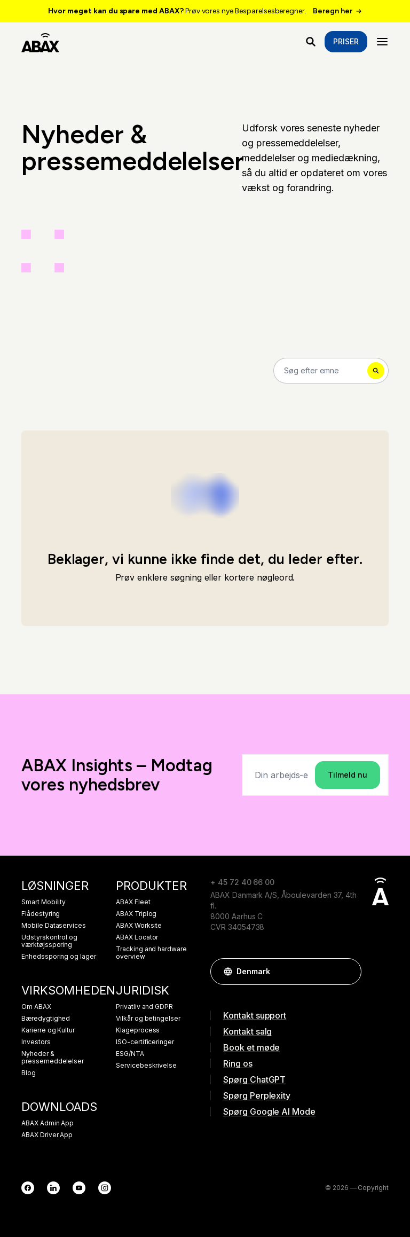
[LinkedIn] (53, 1187)
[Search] (331, 370)
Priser (346, 41)
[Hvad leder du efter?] (310, 41)
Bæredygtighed (45, 1018)
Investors (36, 1042)
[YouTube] (79, 1187)
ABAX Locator (137, 937)
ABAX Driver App (47, 1135)
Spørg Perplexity (256, 1095)
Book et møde (251, 1047)
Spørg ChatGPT (254, 1079)
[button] (348, 971)
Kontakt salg (247, 1031)
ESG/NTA (130, 1054)
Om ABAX (36, 1007)
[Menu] (382, 41)
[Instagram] (104, 1187)
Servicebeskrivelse (146, 1065)
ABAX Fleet (133, 902)
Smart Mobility (43, 902)
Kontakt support (254, 1015)
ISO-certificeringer (145, 1042)
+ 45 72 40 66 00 (242, 882)
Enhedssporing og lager (58, 956)
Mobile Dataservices (53, 925)
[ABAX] (40, 41)
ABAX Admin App (47, 1123)
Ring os (238, 1063)
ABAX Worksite (139, 925)
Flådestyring (40, 914)
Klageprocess (138, 1030)
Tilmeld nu (347, 774)
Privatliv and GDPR (144, 1007)
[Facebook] (27, 1187)
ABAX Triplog (136, 914)
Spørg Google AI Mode (269, 1111)
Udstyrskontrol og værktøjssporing (49, 941)
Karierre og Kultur (48, 1030)
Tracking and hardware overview (151, 952)
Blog (28, 1073)
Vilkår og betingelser (148, 1018)
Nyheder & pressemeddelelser (52, 1057)
